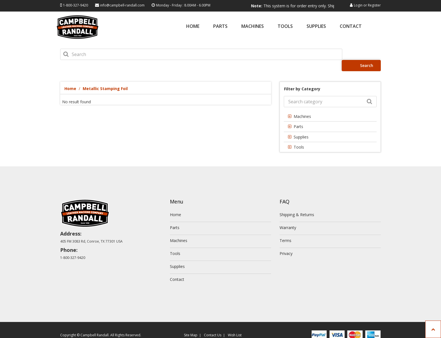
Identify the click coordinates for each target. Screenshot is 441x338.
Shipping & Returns (297, 203)
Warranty (288, 216)
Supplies (316, 26)
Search (363, 54)
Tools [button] (299, 136)
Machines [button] (302, 105)
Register (374, 5)
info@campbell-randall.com (122, 5)
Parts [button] (298, 115)
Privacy (286, 242)
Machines (252, 26)
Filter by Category (302, 77)
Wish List (235, 323)
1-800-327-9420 (75, 5)
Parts (220, 26)
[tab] (330, 105)
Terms (285, 229)
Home (192, 26)
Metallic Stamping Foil (105, 77)
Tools (285, 26)
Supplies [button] (301, 126)
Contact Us (212, 323)
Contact (351, 26)
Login (358, 5)
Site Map (190, 323)
